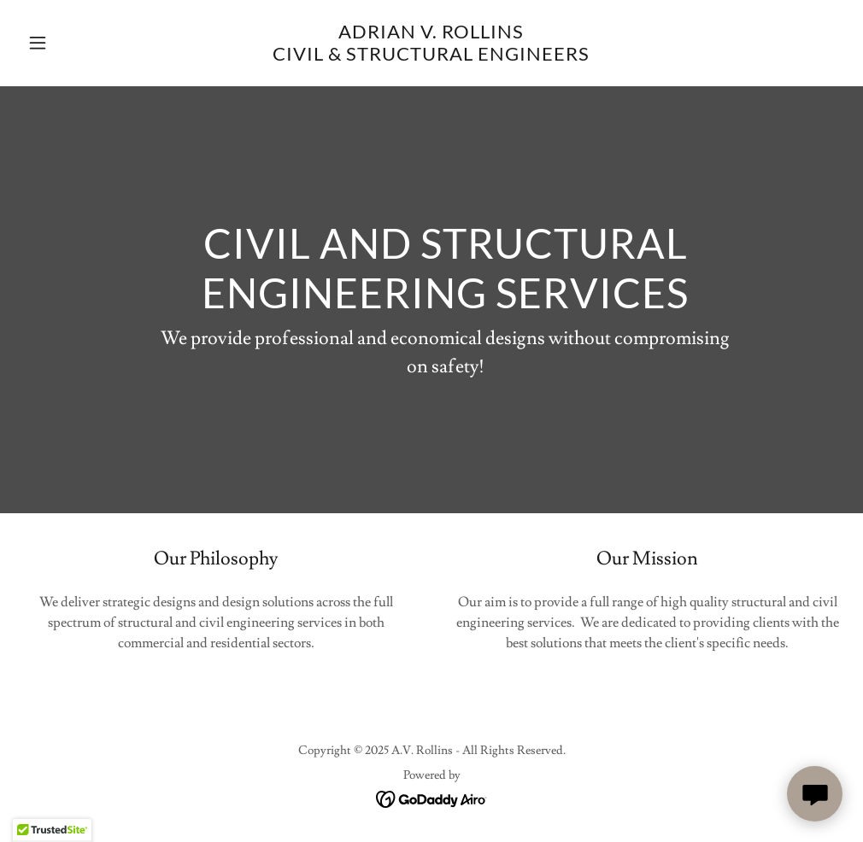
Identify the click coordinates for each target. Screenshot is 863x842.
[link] (431, 56)
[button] (82, 43)
